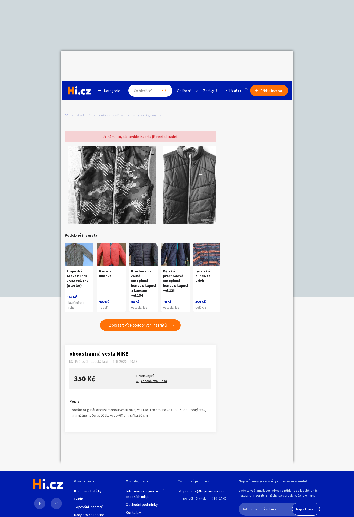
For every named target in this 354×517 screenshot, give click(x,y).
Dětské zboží (83, 94)
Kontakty (133, 512)
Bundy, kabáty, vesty (144, 94)
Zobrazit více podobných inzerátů (138, 317)
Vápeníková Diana (154, 373)
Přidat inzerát (272, 61)
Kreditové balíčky (87, 491)
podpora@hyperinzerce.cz (204, 491)
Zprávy (204, 61)
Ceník (78, 499)
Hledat (160, 61)
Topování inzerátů (88, 506)
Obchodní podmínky (142, 504)
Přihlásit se (231, 61)
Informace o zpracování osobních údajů (144, 494)
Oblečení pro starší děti (111, 94)
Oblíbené (180, 61)
